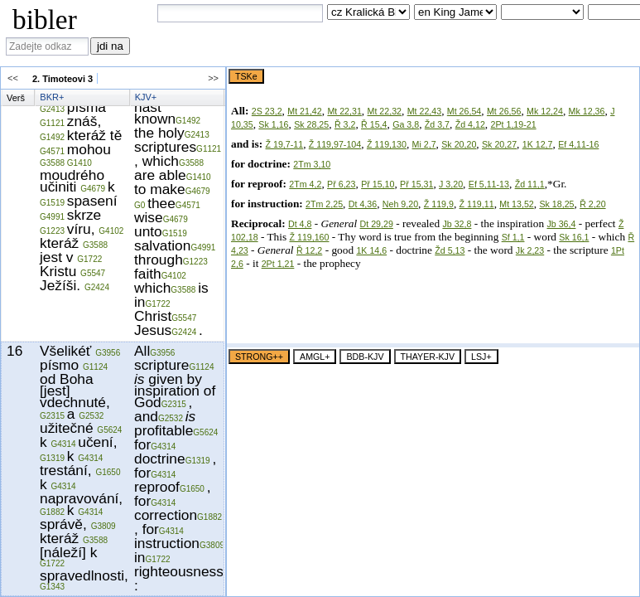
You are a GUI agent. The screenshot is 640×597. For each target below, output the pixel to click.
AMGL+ (315, 357)
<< (16, 78)
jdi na (110, 46)
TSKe (246, 76)
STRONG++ (259, 357)
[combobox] (240, 13)
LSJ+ (481, 357)
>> (209, 78)
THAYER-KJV (428, 357)
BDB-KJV (364, 357)
